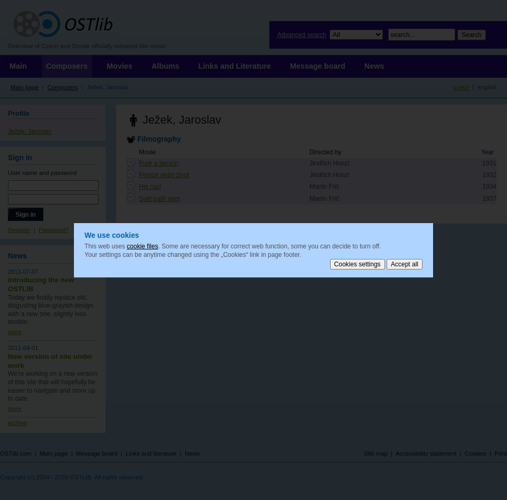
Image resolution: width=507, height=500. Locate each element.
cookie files (142, 246)
